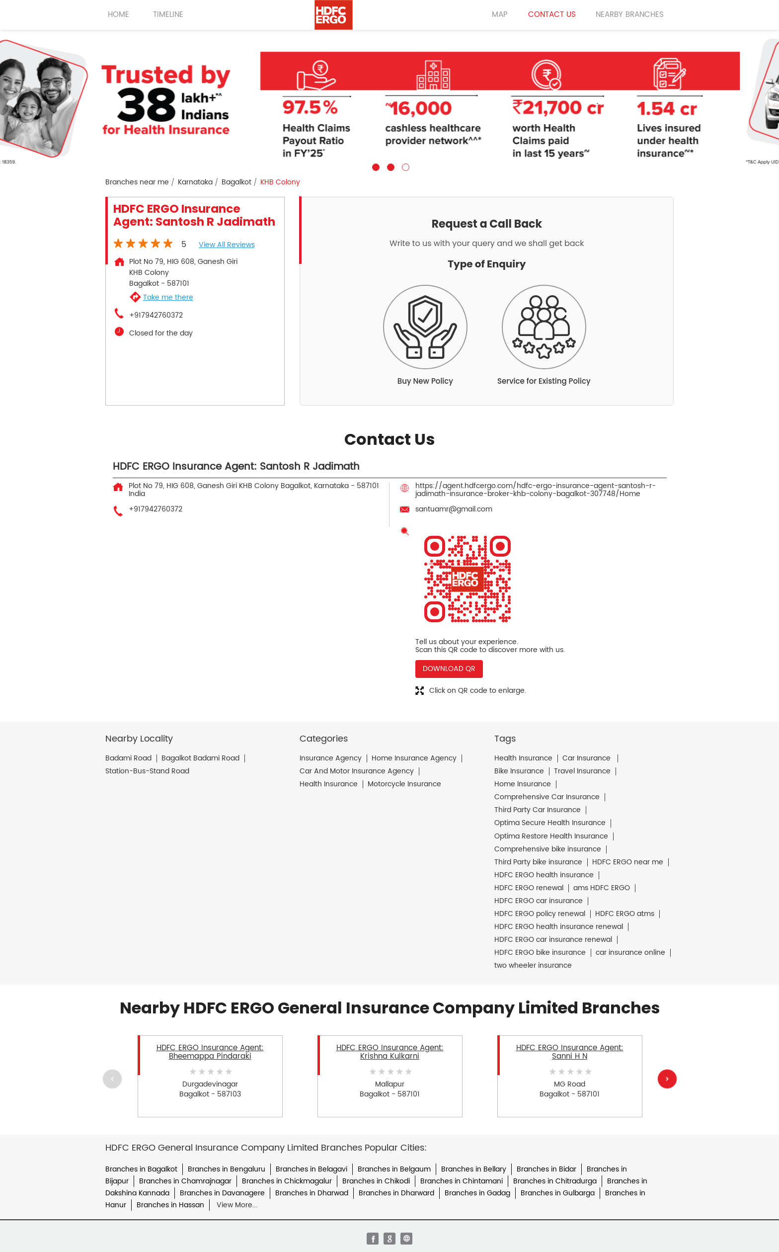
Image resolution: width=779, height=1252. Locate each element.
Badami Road (128, 758)
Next (666, 1078)
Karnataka (195, 182)
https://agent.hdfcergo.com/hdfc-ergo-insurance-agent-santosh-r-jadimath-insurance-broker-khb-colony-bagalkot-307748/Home (535, 490)
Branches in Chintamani (461, 1181)
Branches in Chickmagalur (287, 1181)
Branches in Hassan (170, 1205)
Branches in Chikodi (376, 1181)
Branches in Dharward (396, 1193)
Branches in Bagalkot (141, 1169)
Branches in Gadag (477, 1193)
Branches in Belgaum (394, 1169)
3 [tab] (404, 166)
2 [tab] (389, 166)
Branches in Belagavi (311, 1169)
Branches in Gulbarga (558, 1193)
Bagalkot (236, 182)
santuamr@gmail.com (453, 509)
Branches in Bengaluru (226, 1169)
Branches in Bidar (546, 1169)
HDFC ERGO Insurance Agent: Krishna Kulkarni (390, 1052)
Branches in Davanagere (222, 1193)
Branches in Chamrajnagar (185, 1181)
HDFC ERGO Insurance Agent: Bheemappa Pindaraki (210, 1052)
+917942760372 (156, 315)
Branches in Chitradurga (555, 1181)
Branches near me (137, 182)
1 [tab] (374, 166)
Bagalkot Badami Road (200, 758)
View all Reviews (227, 244)
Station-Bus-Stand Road (147, 771)
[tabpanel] (389, 100)
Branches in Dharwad (311, 1193)
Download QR (449, 668)
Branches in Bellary (473, 1169)
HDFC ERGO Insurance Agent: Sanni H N (569, 1052)
